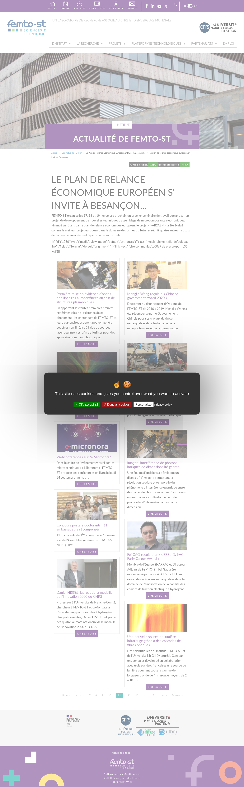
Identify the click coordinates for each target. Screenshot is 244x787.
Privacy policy (163, 404)
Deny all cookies (116, 404)
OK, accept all (86, 404)
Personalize (143, 404)
